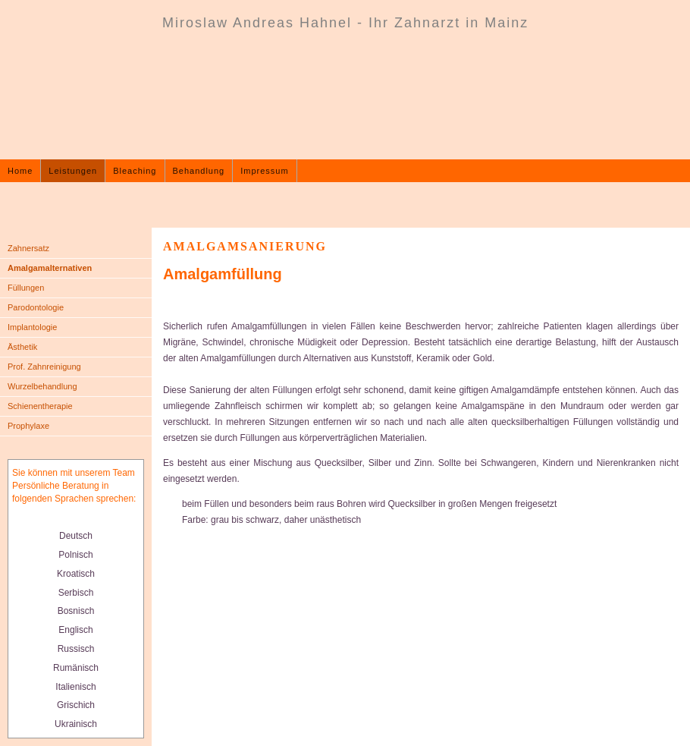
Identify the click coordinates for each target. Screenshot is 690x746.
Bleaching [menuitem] (134, 170)
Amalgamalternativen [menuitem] (50, 267)
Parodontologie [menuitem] (36, 307)
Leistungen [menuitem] (73, 170)
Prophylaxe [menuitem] (28, 425)
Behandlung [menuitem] (199, 170)
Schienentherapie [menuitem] (40, 406)
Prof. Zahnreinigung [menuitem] (44, 366)
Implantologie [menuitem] (32, 327)
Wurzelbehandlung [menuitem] (42, 386)
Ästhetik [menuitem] (22, 346)
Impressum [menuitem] (264, 170)
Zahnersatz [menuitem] (28, 248)
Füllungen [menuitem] (26, 287)
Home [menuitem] (20, 170)
